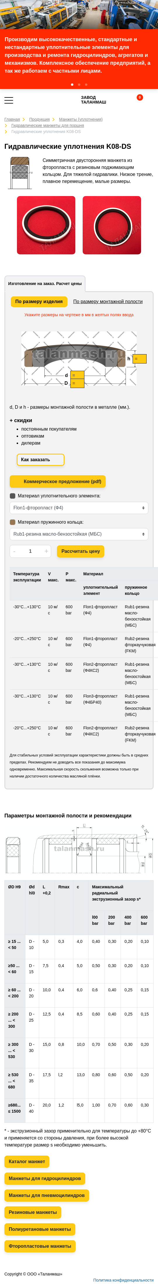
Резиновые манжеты (33, 1212)
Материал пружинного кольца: (51, 522)
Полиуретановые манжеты (40, 1229)
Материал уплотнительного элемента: (59, 495)
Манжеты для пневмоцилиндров (47, 1195)
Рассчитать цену (80, 551)
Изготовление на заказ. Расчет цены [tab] (45, 283)
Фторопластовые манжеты (40, 1246)
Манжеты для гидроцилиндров (45, 1178)
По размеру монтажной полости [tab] (108, 301)
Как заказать (40, 459)
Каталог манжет (27, 1161)
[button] (72, 84)
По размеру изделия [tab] (39, 301)
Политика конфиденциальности (123, 1280)
